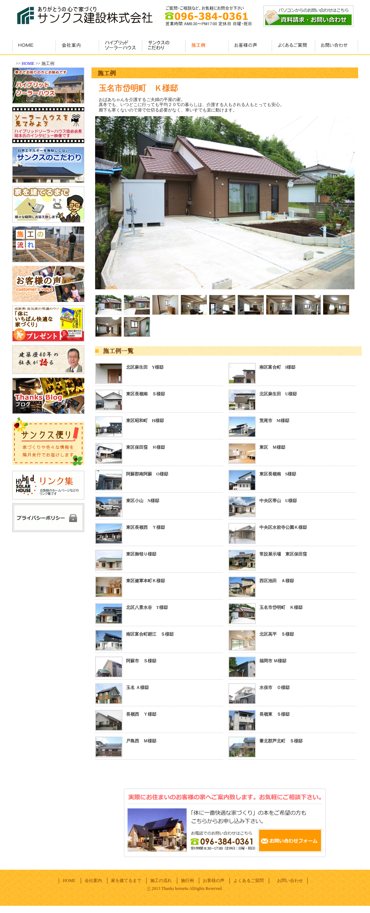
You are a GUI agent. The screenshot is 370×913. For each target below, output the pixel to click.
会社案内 (93, 880)
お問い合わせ (290, 880)
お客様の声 (213, 880)
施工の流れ (161, 880)
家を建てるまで (126, 880)
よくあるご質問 (248, 880)
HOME (28, 63)
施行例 (187, 880)
